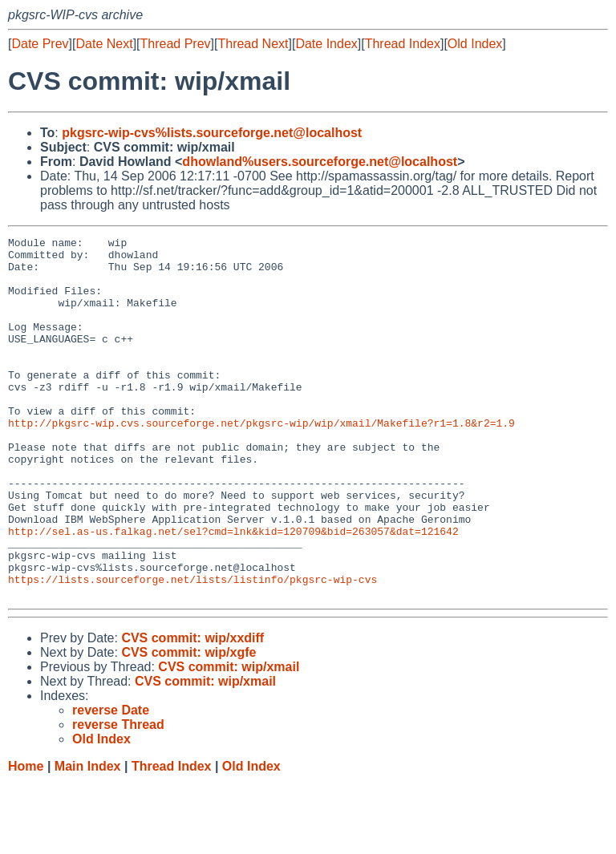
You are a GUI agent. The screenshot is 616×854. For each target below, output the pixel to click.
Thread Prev (175, 44)
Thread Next (252, 44)
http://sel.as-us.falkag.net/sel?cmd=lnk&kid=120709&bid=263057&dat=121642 (233, 591)
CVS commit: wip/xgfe (188, 724)
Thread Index (402, 44)
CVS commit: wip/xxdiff (192, 710)
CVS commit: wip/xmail (228, 739)
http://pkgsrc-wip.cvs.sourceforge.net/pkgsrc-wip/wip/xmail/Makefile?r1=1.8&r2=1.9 (261, 461)
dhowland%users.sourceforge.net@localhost (319, 161)
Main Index (88, 838)
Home (25, 838)
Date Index (326, 44)
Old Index (475, 44)
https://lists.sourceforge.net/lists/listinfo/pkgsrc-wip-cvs (192, 649)
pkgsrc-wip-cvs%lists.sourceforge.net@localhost (212, 133)
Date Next (103, 44)
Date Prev (39, 44)
